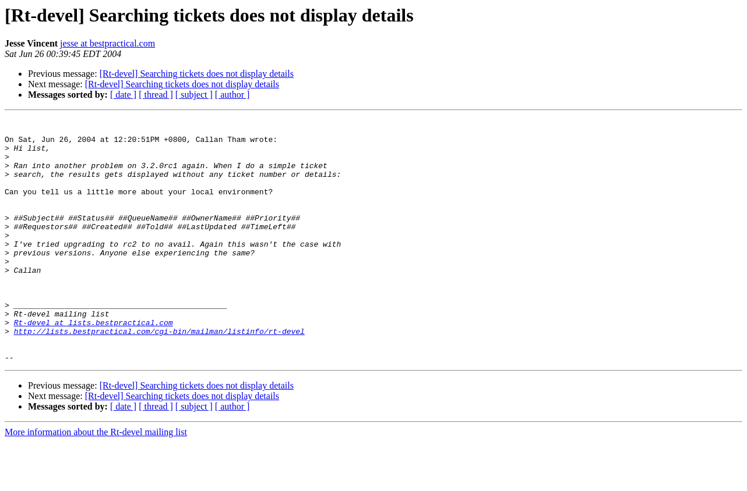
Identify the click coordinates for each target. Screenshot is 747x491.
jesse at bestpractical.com (107, 43)
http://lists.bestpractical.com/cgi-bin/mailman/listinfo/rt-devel (159, 374)
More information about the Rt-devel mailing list (96, 481)
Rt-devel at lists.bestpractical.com (93, 364)
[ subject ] (194, 94)
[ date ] (123, 94)
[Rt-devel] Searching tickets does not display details (197, 74)
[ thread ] (156, 94)
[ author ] (232, 94)
